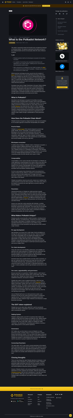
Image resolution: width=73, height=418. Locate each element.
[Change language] (68, 2)
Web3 (44, 67)
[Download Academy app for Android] (20, 401)
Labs (39, 399)
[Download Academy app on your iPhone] (14, 401)
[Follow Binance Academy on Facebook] (55, 394)
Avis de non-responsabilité (48, 403)
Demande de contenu (50, 405)
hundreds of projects (16, 372)
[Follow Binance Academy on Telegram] (59, 394)
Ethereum (18, 106)
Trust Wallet (39, 404)
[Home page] (8, 2)
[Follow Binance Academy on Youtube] (61, 394)
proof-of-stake (21, 129)
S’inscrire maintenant (62, 87)
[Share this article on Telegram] (63, 13)
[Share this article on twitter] (56, 13)
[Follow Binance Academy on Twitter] (57, 394)
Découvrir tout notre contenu (36, 388)
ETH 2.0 (26, 197)
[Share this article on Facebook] (59, 13)
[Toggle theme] (70, 2)
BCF (38, 397)
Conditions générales (50, 397)
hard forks (38, 282)
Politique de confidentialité (48, 400)
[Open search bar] (65, 2)
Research (39, 401)
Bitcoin (13, 74)
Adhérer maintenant (46, 5)
